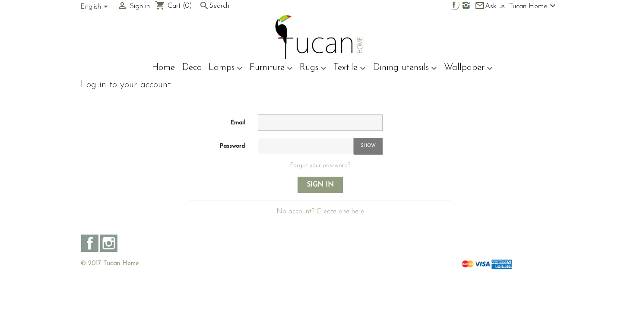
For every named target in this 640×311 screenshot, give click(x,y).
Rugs (313, 68)
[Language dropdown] (95, 7)
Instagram (108, 243)
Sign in (320, 184)
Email (237, 123)
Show (368, 145)
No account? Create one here (320, 211)
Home (163, 67)
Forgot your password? (320, 165)
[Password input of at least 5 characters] (306, 146)
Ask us (490, 6)
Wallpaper (468, 68)
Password (232, 146)
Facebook (89, 243)
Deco (192, 67)
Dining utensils (405, 68)
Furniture (271, 68)
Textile (349, 68)
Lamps (226, 68)
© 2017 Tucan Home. (110, 263)
